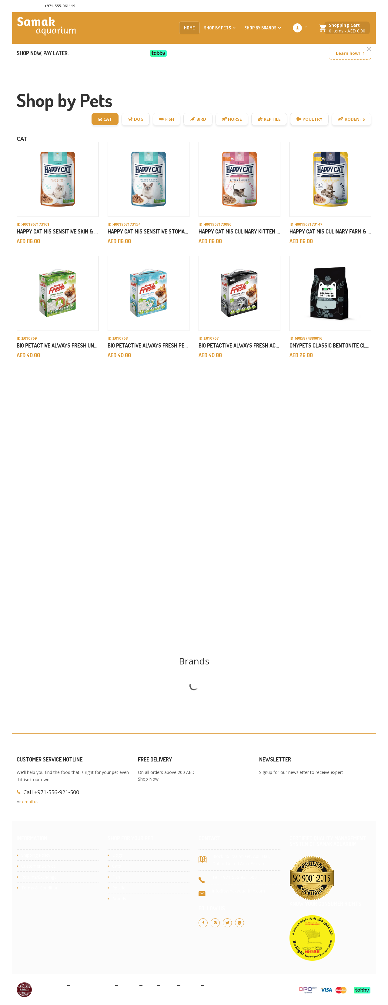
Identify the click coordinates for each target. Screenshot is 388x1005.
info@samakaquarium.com (238, 891)
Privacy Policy (51, 985)
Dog (135, 119)
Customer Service (38, 866)
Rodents (351, 119)
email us (30, 802)
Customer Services (349, 6)
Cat (105, 119)
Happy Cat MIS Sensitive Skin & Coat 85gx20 (71, 231)
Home (189, 27)
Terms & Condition (40, 888)
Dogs (117, 855)
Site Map (215, 985)
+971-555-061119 (59, 5)
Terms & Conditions (92, 985)
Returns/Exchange (39, 877)
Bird (198, 119)
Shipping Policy (35, 855)
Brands (119, 899)
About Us (282, 6)
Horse (232, 119)
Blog (149, 985)
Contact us (311, 6)
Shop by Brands (260, 27)
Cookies (129, 985)
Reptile (269, 119)
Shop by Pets (217, 27)
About (169, 985)
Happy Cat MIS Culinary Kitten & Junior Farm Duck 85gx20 (271, 231)
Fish (166, 119)
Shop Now (148, 779)
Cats (116, 866)
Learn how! (348, 53)
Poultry (309, 119)
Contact (191, 985)
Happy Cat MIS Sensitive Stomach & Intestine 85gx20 (174, 231)
